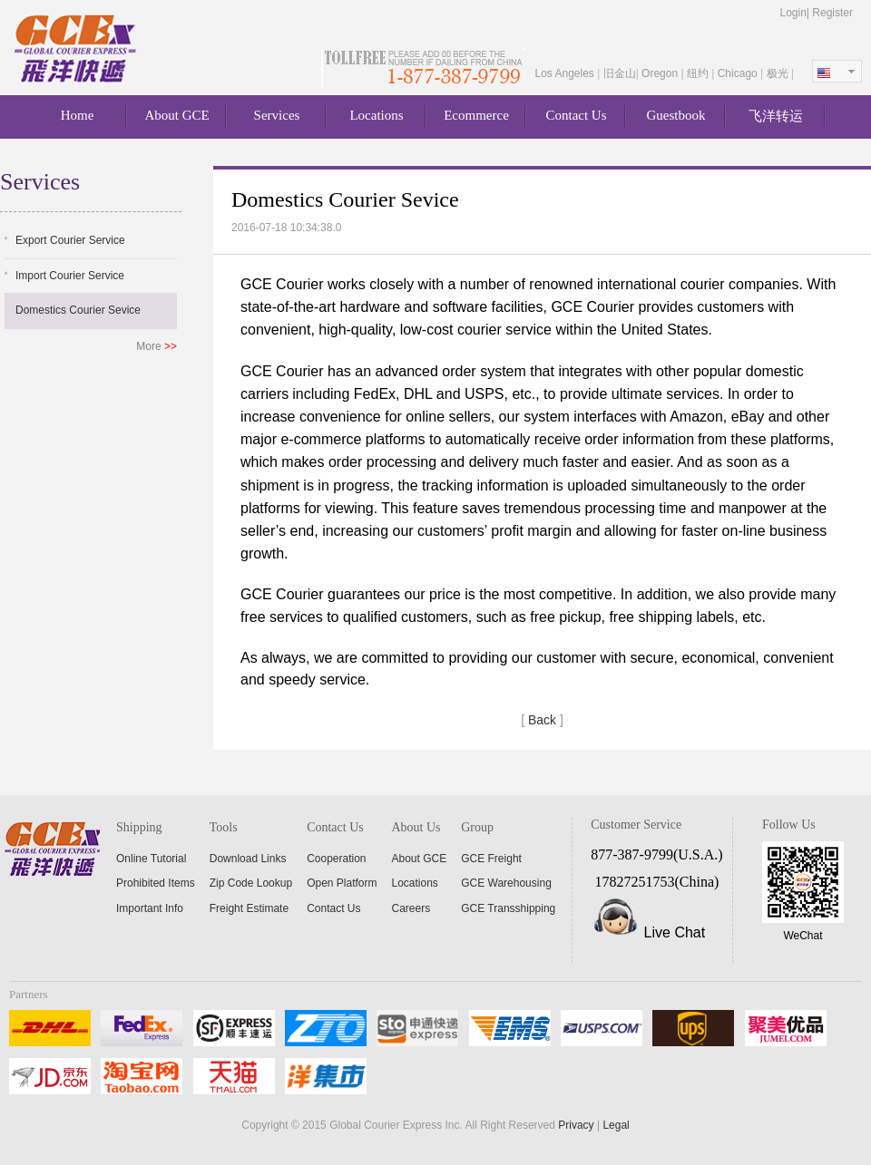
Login (792, 12)
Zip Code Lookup (251, 883)
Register (832, 12)
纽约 (699, 73)
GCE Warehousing (506, 883)
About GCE (176, 115)
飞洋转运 (776, 116)
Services (277, 115)
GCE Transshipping (508, 908)
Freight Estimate (249, 908)
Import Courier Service (69, 275)
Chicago (739, 73)
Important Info (149, 908)
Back (542, 720)
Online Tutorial (151, 858)
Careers (411, 908)
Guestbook (676, 115)
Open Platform (342, 883)
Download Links (248, 858)
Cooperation (336, 858)
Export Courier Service (70, 240)
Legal (615, 1125)
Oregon (660, 73)
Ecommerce (476, 115)
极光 (779, 73)
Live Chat (675, 932)
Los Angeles (565, 73)
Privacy (575, 1125)
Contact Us (575, 115)
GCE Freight (491, 858)
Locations (376, 115)
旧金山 (619, 73)
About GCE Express (77, 49)
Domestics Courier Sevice (78, 310)
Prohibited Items (155, 883)
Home (77, 115)
